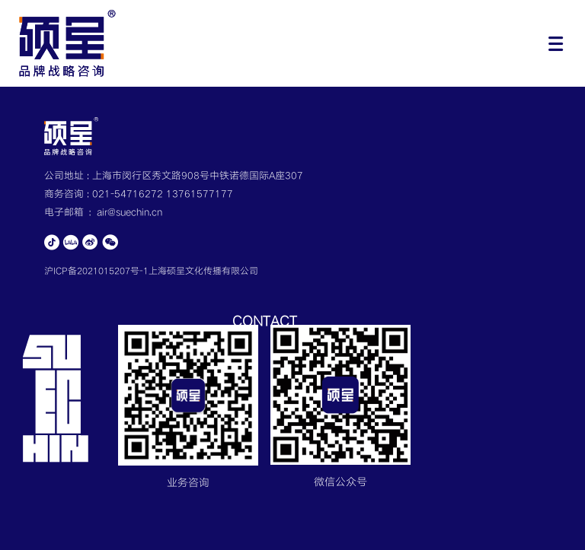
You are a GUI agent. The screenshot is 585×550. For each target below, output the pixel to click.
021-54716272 (129, 194)
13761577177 (199, 194)
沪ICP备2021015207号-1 (96, 271)
